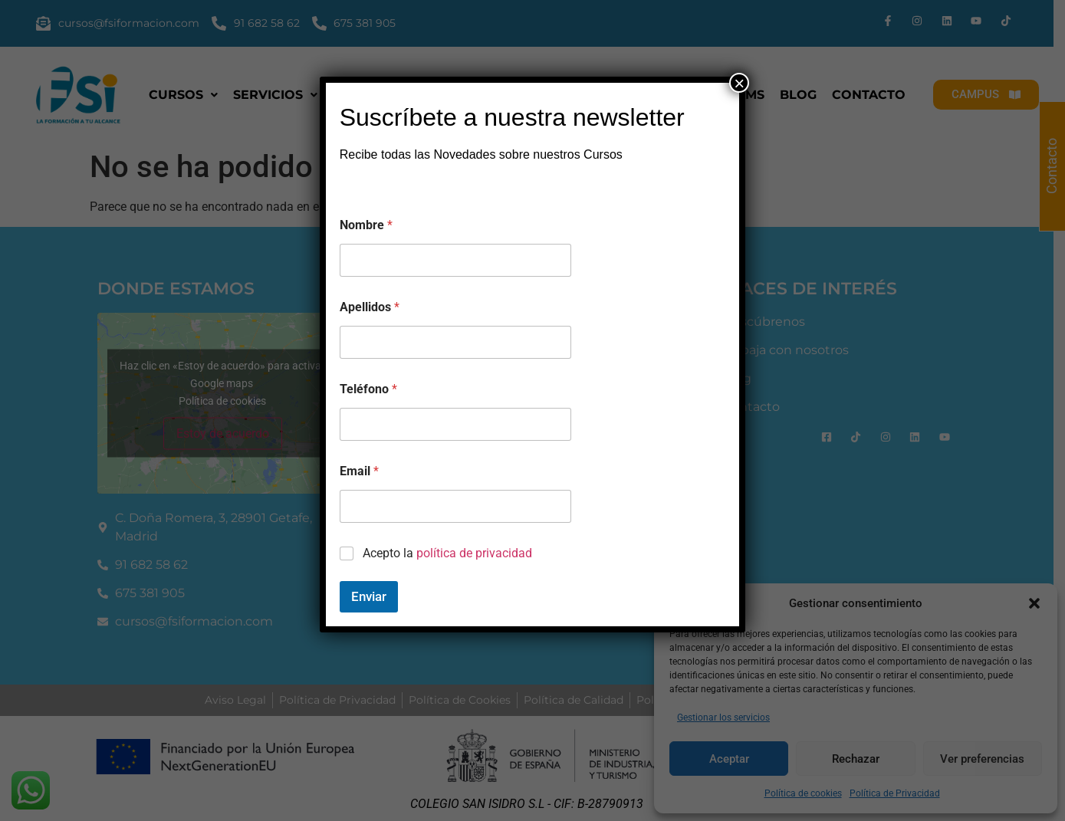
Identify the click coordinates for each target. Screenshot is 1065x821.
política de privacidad (474, 553)
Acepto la (447, 553)
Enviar (368, 596)
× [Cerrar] (739, 83)
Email (359, 471)
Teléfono (368, 389)
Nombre (366, 225)
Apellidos (369, 307)
